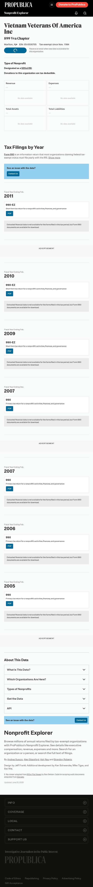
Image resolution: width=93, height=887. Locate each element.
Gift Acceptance (14, 883)
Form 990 (9, 154)
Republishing (32, 878)
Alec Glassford (31, 759)
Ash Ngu (44, 759)
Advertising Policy (71, 878)
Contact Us (13, 173)
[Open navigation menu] (52, 4)
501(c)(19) (26, 68)
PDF (10, 213)
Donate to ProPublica (72, 4)
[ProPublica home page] (25, 859)
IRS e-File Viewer (34, 774)
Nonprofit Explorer (16, 13)
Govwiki (20, 777)
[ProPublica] (18, 4)
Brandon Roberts (63, 759)
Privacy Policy (50, 878)
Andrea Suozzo (15, 759)
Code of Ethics (13, 878)
